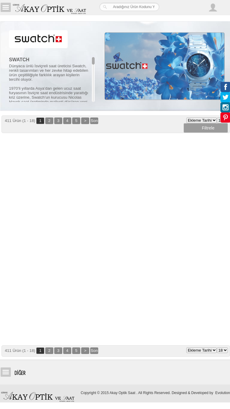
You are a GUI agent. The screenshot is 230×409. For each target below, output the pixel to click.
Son (94, 120)
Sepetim (224, 8)
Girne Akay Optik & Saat (49, 7)
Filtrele (205, 128)
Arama (200, 7)
